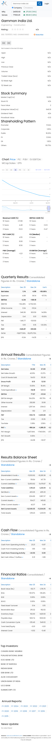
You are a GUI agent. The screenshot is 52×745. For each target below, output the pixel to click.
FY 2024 (14, 706)
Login (47, 3)
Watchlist (39, 35)
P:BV (25, 159)
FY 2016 (41, 711)
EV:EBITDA (35, 159)
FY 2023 (24, 706)
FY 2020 (5, 711)
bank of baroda (9, 664)
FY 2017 (32, 711)
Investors (29, 8)
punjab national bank (12, 655)
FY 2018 (23, 711)
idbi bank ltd (7, 672)
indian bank (6, 668)
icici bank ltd (7, 659)
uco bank (5, 685)
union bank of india (10, 681)
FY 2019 (14, 711)
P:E (19, 159)
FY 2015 (5, 716)
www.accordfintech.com (14, 736)
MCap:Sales (9, 163)
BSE (8, 43)
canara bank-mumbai (11, 651)
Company (18, 8)
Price (13, 159)
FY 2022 (33, 706)
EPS (20, 163)
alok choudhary (9, 677)
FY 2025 (5, 706)
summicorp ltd (8, 689)
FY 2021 (43, 706)
